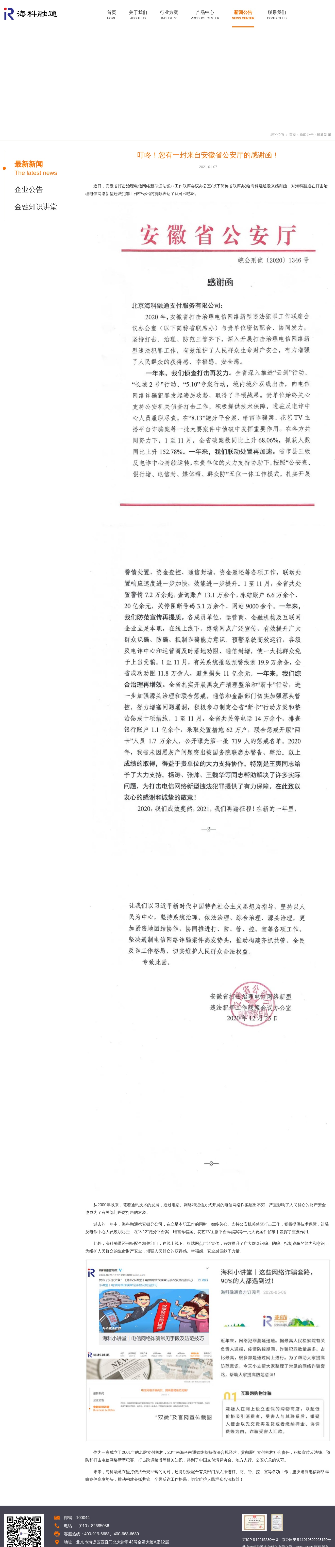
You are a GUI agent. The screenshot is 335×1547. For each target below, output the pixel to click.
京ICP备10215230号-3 (260, 1540)
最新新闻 (324, 135)
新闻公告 (306, 135)
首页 (292, 135)
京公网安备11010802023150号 (306, 1540)
